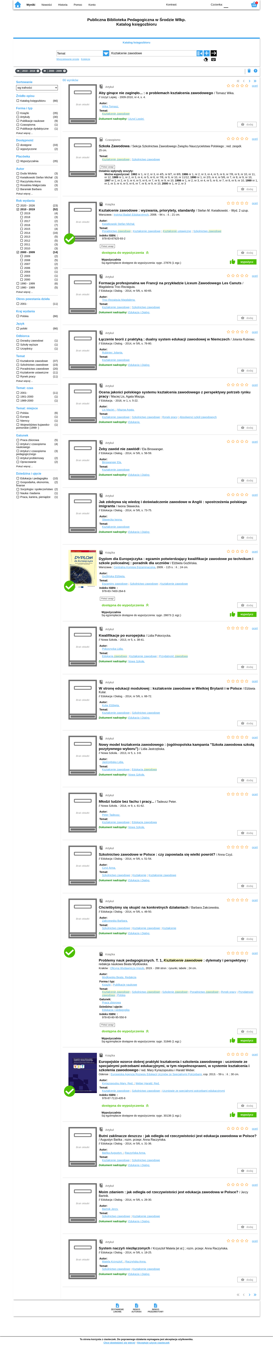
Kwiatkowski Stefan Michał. (118, 223)
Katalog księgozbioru (136, 42)
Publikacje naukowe (125, 984)
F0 (226, 4)
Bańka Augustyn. (112, 1152)
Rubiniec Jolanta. (112, 352)
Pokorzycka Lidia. (112, 648)
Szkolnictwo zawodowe (146, 159)
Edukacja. (134, 422)
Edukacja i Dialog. (139, 312)
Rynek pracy (169, 417)
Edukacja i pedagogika (115, 1009)
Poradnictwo (116, 231)
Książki (106, 984)
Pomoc (78, 4)
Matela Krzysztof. (113, 1261)
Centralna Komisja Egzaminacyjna (134, 567)
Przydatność (173, 656)
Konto (92, 4)
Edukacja (114, 656)
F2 (241, 4)
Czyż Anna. (109, 867)
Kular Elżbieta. (111, 705)
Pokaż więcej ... (24, 133)
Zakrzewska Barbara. (115, 920)
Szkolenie (175, 991)
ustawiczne (177, 231)
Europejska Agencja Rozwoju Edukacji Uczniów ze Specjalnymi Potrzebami (156, 1074)
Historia (62, 4)
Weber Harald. (148, 1083)
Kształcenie (139, 875)
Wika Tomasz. (110, 106)
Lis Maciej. (109, 409)
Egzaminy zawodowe (115, 583)
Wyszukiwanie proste (67, 59)
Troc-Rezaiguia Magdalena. (118, 299)
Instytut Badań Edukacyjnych (131, 214)
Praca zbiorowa (111, 1002)
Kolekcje (85, 59)
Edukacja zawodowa (144, 822)
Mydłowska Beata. (119, 977)
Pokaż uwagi (107, 167)
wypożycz (247, 261)
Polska (121, 995)
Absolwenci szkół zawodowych (198, 417)
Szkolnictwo (207, 231)
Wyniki (31, 4)
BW (189, 4)
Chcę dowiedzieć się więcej (119, 1342)
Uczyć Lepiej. (136, 118)
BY (204, 4)
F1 (232, 4)
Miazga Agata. (125, 409)
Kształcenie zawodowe (147, 231)
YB (197, 4)
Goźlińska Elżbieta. (113, 576)
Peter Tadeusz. (111, 814)
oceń (255, 85)
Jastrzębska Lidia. (113, 762)
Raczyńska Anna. (135, 1152)
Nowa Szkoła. (136, 661)
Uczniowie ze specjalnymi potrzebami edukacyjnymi (193, 1090)
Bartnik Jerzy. (110, 1209)
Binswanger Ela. (112, 462)
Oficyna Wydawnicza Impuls (127, 968)
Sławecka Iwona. (112, 519)
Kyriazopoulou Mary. (118, 1083)
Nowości (47, 4)
